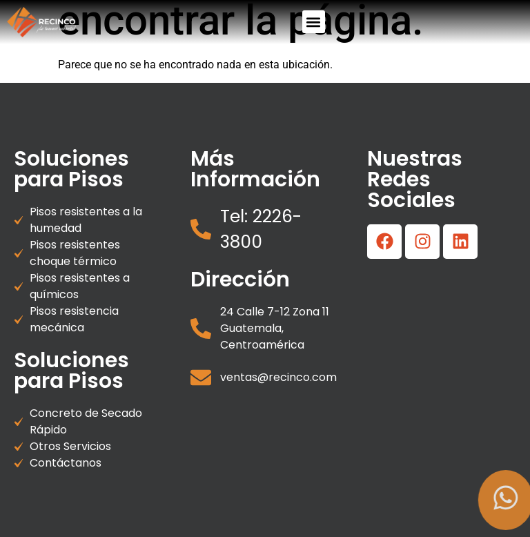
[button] (313, 21)
